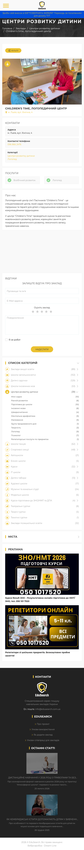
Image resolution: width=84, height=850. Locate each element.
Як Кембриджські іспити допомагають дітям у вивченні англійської (42, 819)
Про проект (43, 724)
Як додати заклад (43, 734)
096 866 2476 (14, 144)
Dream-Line (50, 845)
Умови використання (43, 729)
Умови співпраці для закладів (43, 740)
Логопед (12, 159)
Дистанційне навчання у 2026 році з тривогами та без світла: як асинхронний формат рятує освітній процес (42, 777)
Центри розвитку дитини (21, 156)
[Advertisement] (42, 252)
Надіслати (42, 349)
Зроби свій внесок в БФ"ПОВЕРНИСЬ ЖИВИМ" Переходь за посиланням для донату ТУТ (41, 14)
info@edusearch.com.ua (47, 709)
